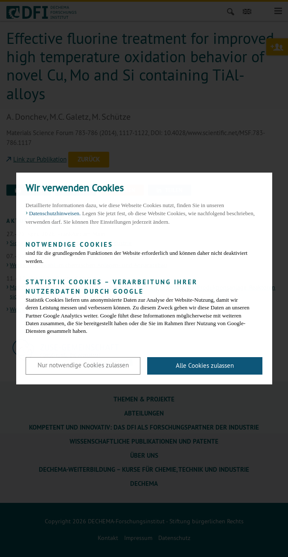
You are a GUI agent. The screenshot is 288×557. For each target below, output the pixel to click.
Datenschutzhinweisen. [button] (55, 213)
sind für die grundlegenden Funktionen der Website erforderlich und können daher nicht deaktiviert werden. (138, 252)
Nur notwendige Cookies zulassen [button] (83, 365)
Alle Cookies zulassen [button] (205, 365)
